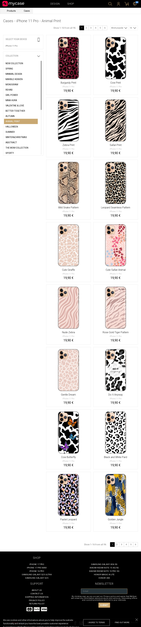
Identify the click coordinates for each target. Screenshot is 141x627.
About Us (37, 590)
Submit (104, 605)
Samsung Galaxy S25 (36, 578)
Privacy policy (37, 600)
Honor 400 (104, 578)
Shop (70, 3)
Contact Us (36, 593)
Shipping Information (36, 597)
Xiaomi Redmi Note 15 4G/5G (104, 568)
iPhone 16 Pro (37, 571)
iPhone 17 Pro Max (37, 568)
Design (55, 3)
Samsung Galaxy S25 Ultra (37, 574)
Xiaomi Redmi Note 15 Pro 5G (104, 571)
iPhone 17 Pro (37, 564)
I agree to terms (96, 622)
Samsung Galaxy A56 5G (104, 564)
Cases (27, 11)
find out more (122, 622)
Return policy (37, 604)
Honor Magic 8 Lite (104, 574)
